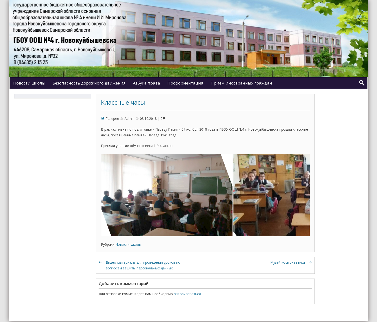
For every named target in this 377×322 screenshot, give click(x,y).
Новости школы (29, 83)
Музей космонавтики (287, 262)
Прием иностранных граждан (241, 83)
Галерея (112, 118)
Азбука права (146, 83)
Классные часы (123, 102)
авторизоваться (187, 294)
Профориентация (185, 83)
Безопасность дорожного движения (89, 83)
